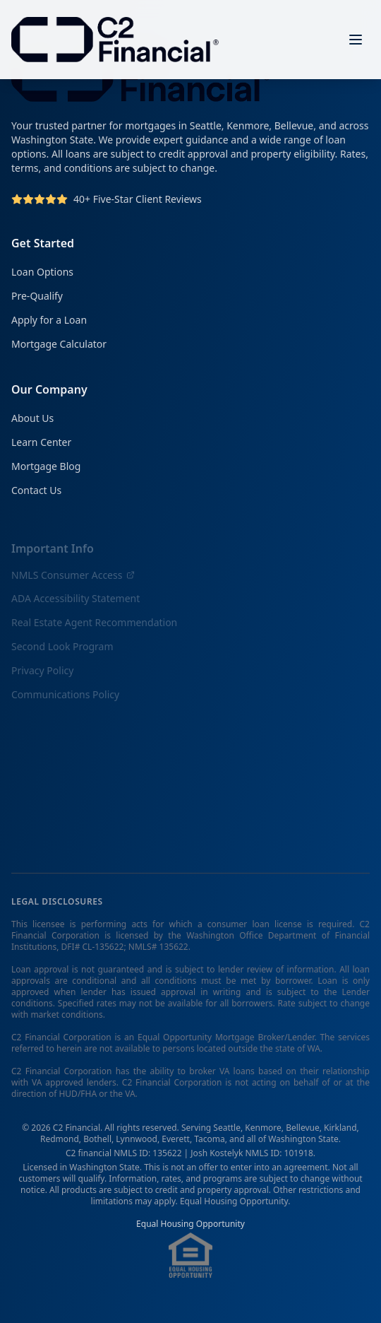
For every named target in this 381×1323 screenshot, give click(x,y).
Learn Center (41, 444)
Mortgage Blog (45, 468)
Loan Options (42, 271)
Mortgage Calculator (59, 344)
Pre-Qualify (37, 295)
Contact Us (36, 492)
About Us (32, 420)
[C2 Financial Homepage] (115, 39)
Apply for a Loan (49, 320)
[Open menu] (355, 39)
